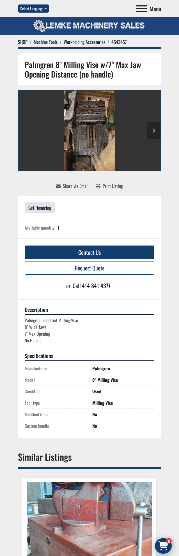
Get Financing (39, 207)
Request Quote (89, 268)
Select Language (31, 8)
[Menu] (141, 8)
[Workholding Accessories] (84, 41)
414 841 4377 (96, 285)
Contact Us (89, 252)
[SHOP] (22, 41)
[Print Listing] (109, 186)
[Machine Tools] (46, 41)
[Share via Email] (72, 186)
